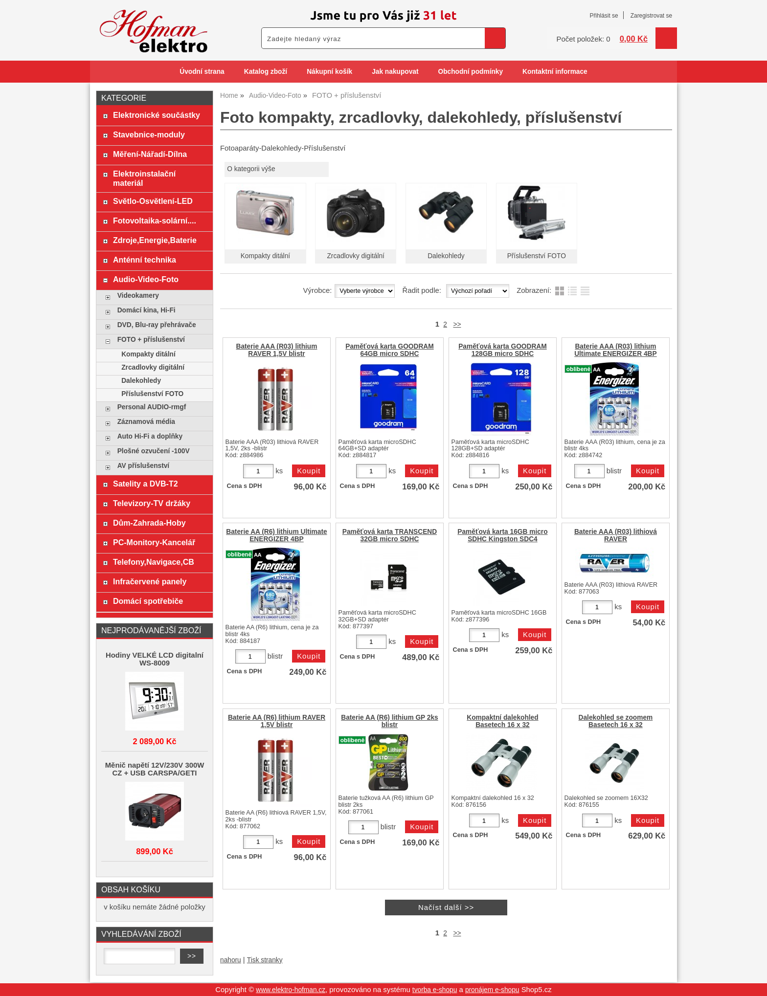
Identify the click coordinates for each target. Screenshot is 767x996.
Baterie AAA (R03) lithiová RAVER (615, 535)
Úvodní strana (202, 71)
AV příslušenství (143, 465)
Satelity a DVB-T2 (145, 483)
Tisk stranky (265, 960)
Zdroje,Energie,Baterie (155, 240)
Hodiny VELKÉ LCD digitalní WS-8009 (154, 659)
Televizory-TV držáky (151, 503)
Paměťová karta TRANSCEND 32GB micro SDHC (389, 535)
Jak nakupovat (395, 71)
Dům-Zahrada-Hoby (149, 522)
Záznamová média (146, 421)
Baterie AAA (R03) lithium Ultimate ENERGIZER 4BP (615, 350)
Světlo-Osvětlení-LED (153, 201)
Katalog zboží (265, 71)
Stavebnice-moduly (149, 134)
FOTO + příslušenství (151, 339)
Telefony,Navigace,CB (153, 561)
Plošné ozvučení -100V (153, 451)
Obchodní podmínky (470, 71)
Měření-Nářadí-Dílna (150, 154)
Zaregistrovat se (651, 15)
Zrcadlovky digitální (355, 256)
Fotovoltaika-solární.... (154, 220)
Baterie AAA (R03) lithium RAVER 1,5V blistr (276, 350)
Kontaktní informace (554, 71)
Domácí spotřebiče (148, 601)
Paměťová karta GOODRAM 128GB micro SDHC (502, 350)
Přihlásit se (603, 15)
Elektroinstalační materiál (144, 178)
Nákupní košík (329, 71)
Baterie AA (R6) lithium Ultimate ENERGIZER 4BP (276, 535)
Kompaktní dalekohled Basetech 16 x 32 (502, 721)
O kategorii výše (251, 169)
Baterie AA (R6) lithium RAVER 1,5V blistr (276, 721)
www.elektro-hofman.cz (290, 990)
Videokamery (138, 295)
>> (457, 324)
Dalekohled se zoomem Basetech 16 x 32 (616, 721)
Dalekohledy (446, 256)
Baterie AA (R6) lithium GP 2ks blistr (389, 721)
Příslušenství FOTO (536, 256)
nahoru (230, 960)
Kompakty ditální (265, 256)
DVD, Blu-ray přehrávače (156, 325)
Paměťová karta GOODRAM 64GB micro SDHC (389, 350)
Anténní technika (144, 259)
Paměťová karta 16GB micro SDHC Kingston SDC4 (502, 535)
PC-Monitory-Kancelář (154, 542)
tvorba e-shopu (434, 990)
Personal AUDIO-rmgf (151, 407)
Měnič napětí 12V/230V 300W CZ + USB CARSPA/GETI (154, 769)
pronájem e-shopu (492, 990)
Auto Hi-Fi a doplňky (149, 436)
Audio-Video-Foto (146, 279)
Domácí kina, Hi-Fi (146, 310)
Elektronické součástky (156, 115)
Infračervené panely (149, 581)
